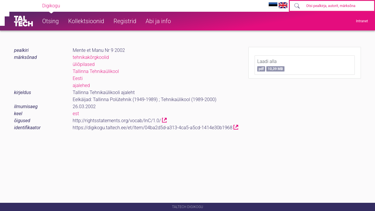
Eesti (78, 78)
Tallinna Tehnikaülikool (96, 71)
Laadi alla (270, 65)
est (76, 113)
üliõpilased (84, 64)
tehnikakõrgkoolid (91, 57)
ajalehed (81, 85)
